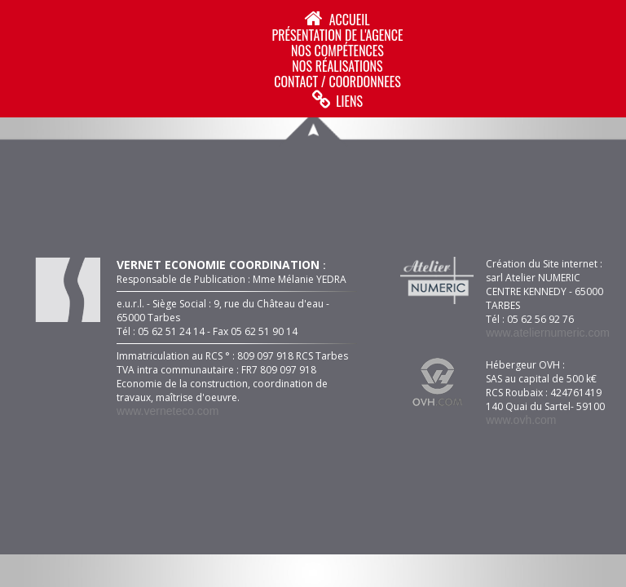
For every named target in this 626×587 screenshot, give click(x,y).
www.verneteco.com (167, 410)
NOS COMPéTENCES (337, 50)
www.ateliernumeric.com (548, 332)
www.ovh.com (521, 419)
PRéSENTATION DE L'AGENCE (337, 35)
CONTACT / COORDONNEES (337, 81)
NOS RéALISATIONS (337, 66)
